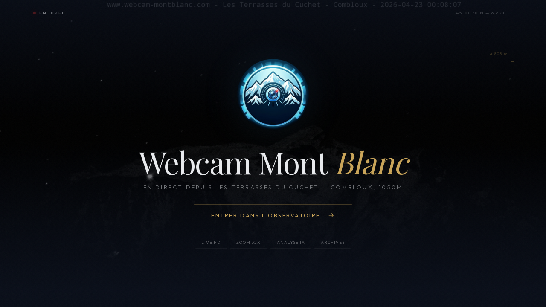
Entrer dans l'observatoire (273, 217)
